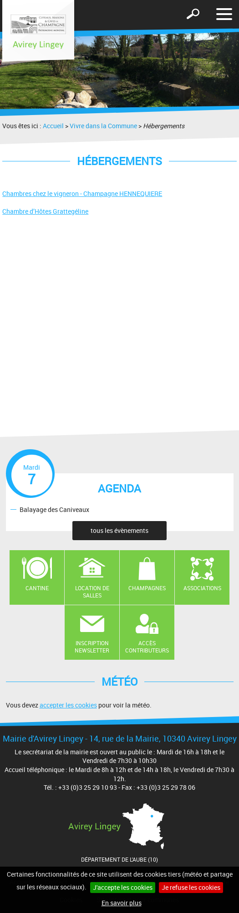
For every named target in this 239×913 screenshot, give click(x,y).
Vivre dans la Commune (103, 125)
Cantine (37, 588)
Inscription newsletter (92, 646)
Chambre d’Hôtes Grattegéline (45, 211)
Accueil (53, 125)
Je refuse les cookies (191, 887)
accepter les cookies (68, 705)
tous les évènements (119, 530)
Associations (202, 588)
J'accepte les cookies (123, 887)
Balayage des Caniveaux (54, 509)
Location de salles (92, 591)
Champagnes (147, 588)
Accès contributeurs (147, 646)
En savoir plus (122, 902)
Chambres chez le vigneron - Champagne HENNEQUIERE (82, 193)
